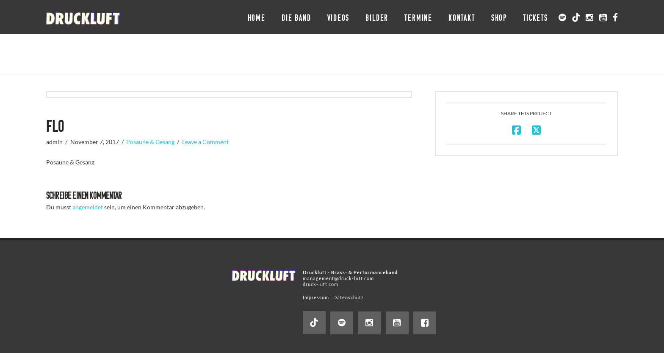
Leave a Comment (205, 141)
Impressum (316, 297)
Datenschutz (348, 297)
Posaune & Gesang (150, 141)
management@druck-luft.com (338, 278)
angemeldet (87, 207)
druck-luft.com (320, 284)
